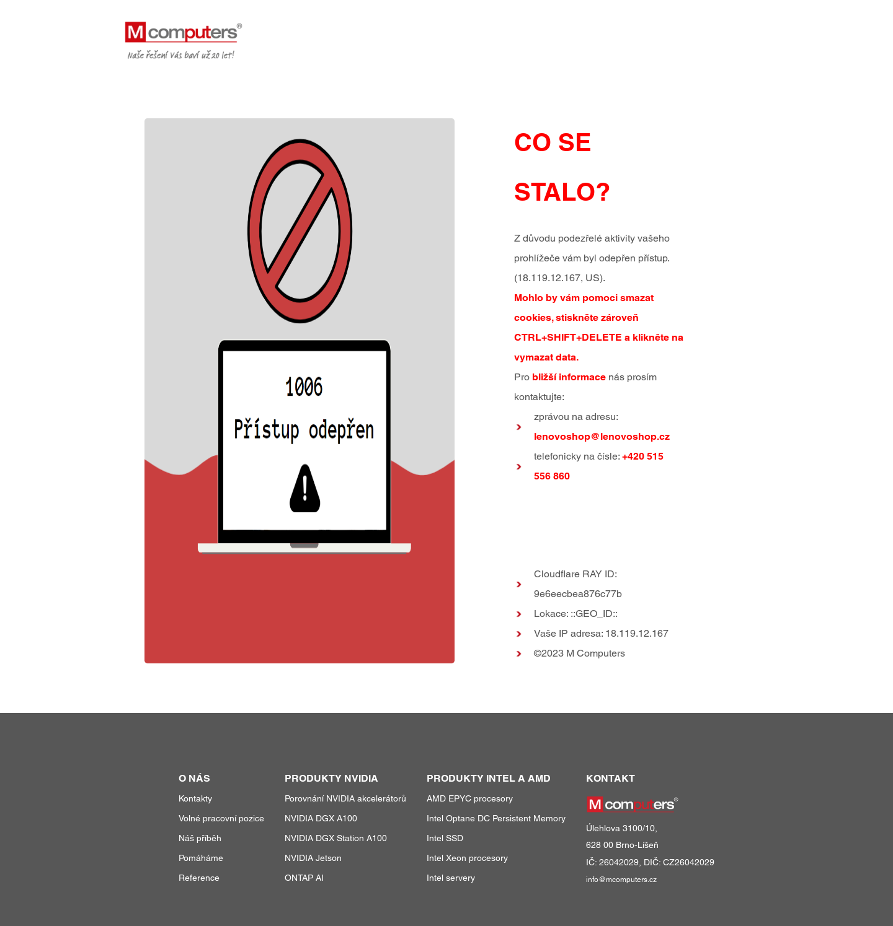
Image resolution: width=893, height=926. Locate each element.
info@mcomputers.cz (621, 879)
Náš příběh (200, 838)
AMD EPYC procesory (470, 798)
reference (637, 30)
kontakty (745, 30)
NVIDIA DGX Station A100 (336, 838)
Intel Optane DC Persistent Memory (496, 818)
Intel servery (451, 878)
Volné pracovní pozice (221, 818)
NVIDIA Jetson (313, 858)
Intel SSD (445, 838)
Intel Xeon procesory (467, 858)
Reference (199, 878)
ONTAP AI (304, 878)
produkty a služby (541, 30)
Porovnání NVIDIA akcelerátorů (345, 798)
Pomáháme (201, 858)
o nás (693, 30)
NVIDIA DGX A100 (321, 818)
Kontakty (195, 798)
